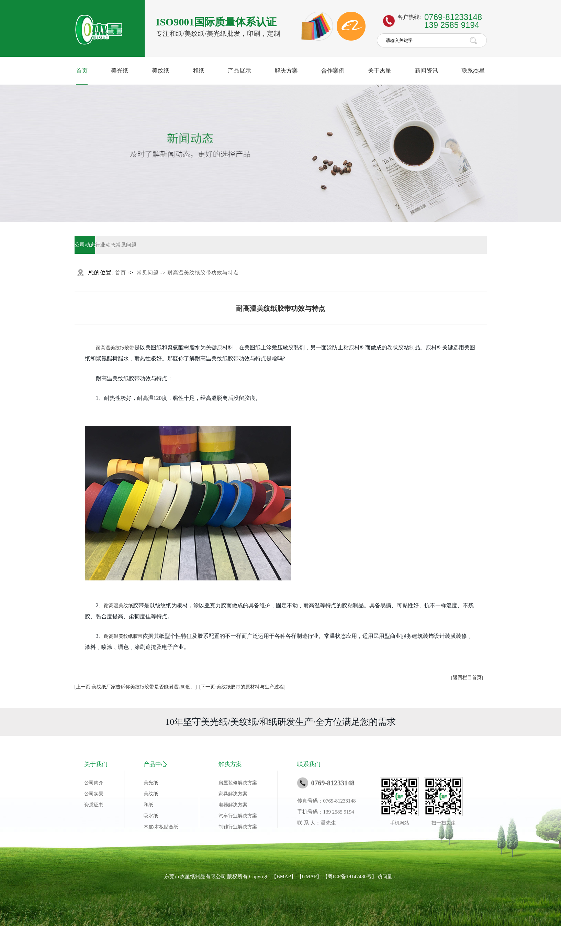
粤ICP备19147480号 (350, 876)
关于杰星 (379, 70)
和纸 (198, 70)
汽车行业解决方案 (237, 815)
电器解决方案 (232, 804)
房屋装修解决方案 (237, 782)
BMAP (284, 876)
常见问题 (126, 245)
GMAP (309, 876)
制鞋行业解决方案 (237, 826)
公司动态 (85, 245)
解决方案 (286, 70)
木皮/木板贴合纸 (161, 826)
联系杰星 (473, 70)
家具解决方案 (232, 793)
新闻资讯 (426, 70)
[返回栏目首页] (467, 677)
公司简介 (93, 782)
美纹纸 (160, 70)
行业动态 (105, 245)
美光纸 (119, 70)
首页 (82, 70)
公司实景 (93, 793)
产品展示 (239, 70)
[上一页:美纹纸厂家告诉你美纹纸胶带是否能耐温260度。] (136, 686)
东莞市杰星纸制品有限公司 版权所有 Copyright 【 (220, 876)
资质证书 (93, 804)
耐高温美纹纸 (118, 605)
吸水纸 (151, 815)
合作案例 (333, 70)
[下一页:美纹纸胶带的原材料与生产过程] (242, 686)
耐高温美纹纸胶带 (115, 347)
